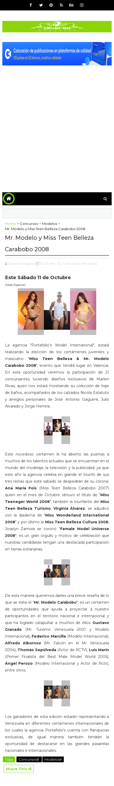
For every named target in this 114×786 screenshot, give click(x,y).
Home (10, 223)
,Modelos (89, 263)
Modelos (49, 223)
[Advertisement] (57, 125)
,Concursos (71, 263)
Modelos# (53, 759)
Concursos (29, 223)
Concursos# (29, 759)
